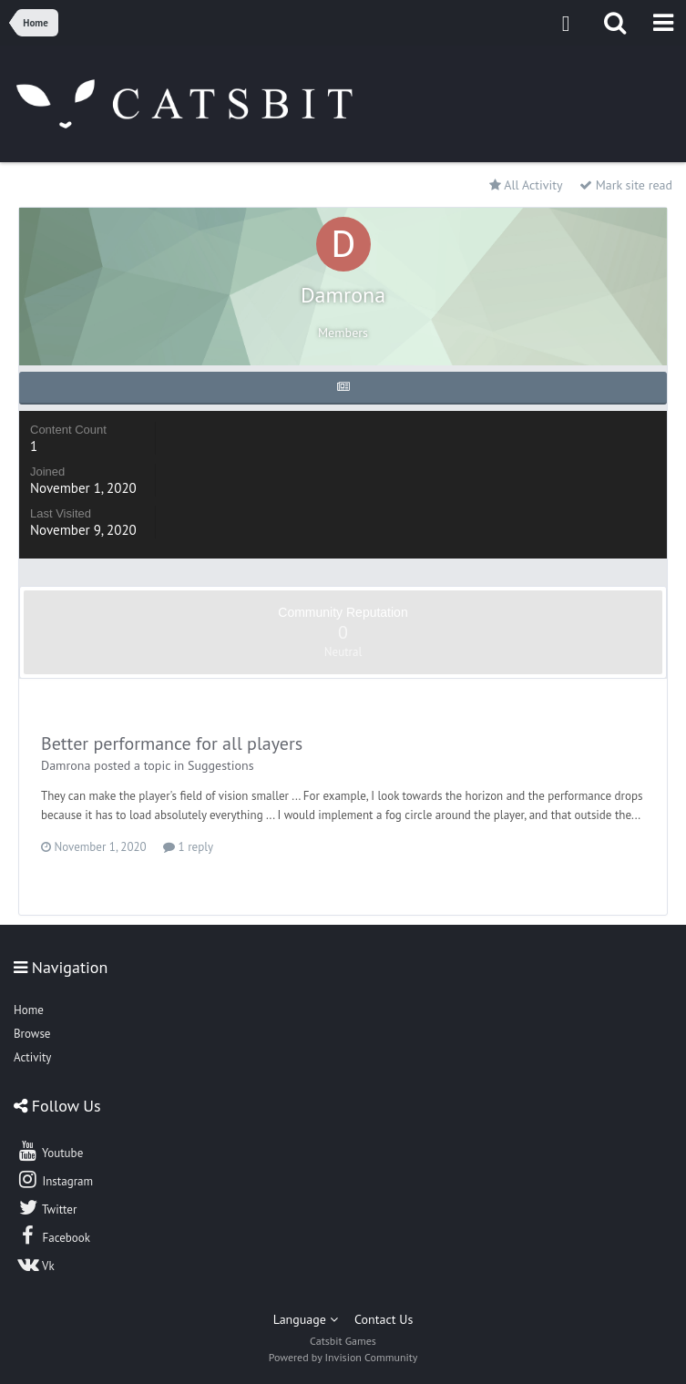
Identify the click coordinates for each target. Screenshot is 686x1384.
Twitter (46, 1207)
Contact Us (383, 1319)
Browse (32, 1033)
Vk (35, 1264)
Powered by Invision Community (343, 1357)
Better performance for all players (171, 743)
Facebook (53, 1235)
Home (29, 1010)
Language (305, 1319)
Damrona (65, 765)
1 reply (188, 847)
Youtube (49, 1151)
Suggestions (221, 765)
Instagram (54, 1179)
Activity (32, 1057)
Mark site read (625, 185)
